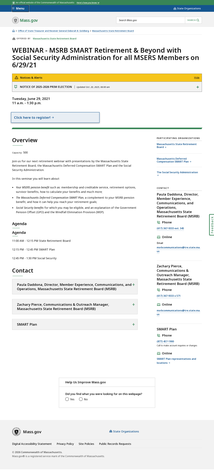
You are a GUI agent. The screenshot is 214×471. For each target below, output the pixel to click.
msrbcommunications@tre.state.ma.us (178, 251)
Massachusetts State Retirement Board (113, 31)
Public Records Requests (115, 445)
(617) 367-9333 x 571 (169, 297)
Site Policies (86, 445)
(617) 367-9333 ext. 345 (170, 230)
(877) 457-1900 (165, 343)
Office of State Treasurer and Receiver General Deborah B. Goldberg (53, 31)
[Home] (13, 31)
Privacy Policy (65, 445)
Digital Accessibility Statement (32, 445)
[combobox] (159, 20)
